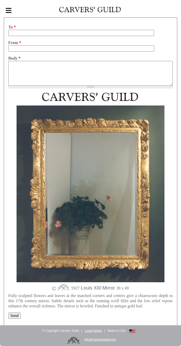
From (14, 42)
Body (14, 58)
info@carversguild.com (100, 339)
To (12, 27)
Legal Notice (93, 331)
